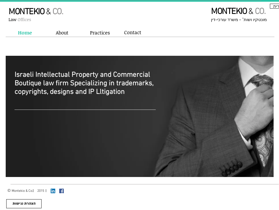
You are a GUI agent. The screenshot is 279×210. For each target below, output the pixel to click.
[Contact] (132, 32)
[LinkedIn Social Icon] (53, 191)
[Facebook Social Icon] (61, 191)
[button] (100, 32)
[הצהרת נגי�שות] (24, 203)
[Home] (25, 32)
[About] (62, 32)
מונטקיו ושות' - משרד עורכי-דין (239, 19)
